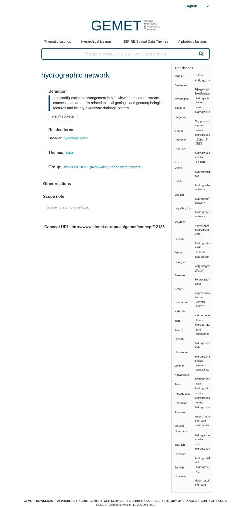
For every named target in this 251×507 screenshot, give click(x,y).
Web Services (115, 500)
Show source (63, 116)
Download (44, 500)
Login (222, 500)
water (69, 153)
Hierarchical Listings (96, 41)
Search (200, 53)
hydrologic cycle (76, 138)
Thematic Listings (57, 41)
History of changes (180, 500)
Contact (207, 500)
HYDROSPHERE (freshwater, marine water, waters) (102, 167)
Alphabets (66, 500)
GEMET (116, 25)
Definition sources (145, 500)
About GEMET (89, 500)
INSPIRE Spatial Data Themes (145, 41)
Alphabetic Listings (192, 41)
